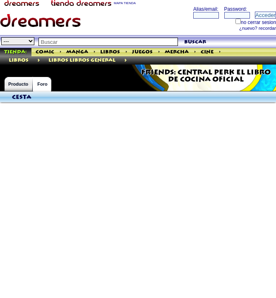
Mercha (177, 52)
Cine (207, 52)
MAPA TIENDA (125, 3)
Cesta (21, 97)
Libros (110, 52)
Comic (45, 52)
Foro (42, 84)
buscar (195, 42)
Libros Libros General (81, 60)
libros (19, 60)
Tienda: (15, 52)
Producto (18, 84)
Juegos (142, 52)
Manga (77, 52)
